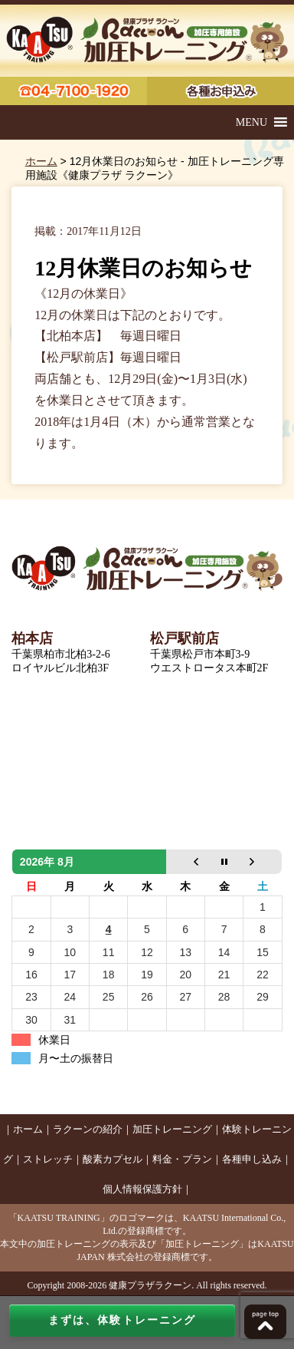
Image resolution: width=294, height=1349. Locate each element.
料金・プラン (182, 1159)
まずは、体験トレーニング (122, 1320)
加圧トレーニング (172, 1129)
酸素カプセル (112, 1159)
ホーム (41, 161)
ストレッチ (48, 1159)
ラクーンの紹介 (87, 1129)
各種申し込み (252, 1159)
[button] (251, 122)
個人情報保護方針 (142, 1189)
